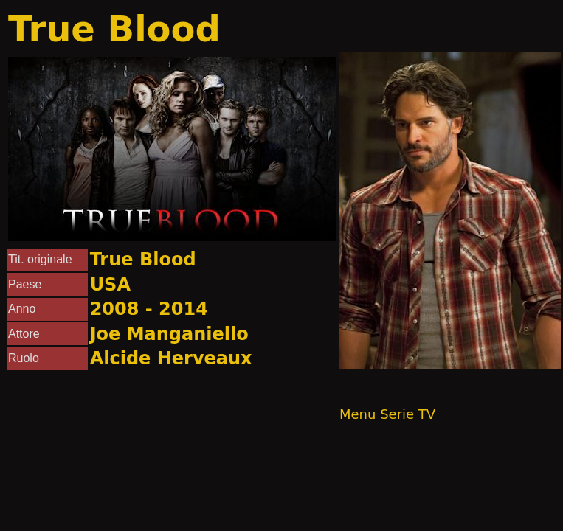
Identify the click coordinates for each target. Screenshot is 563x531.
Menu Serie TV (387, 414)
